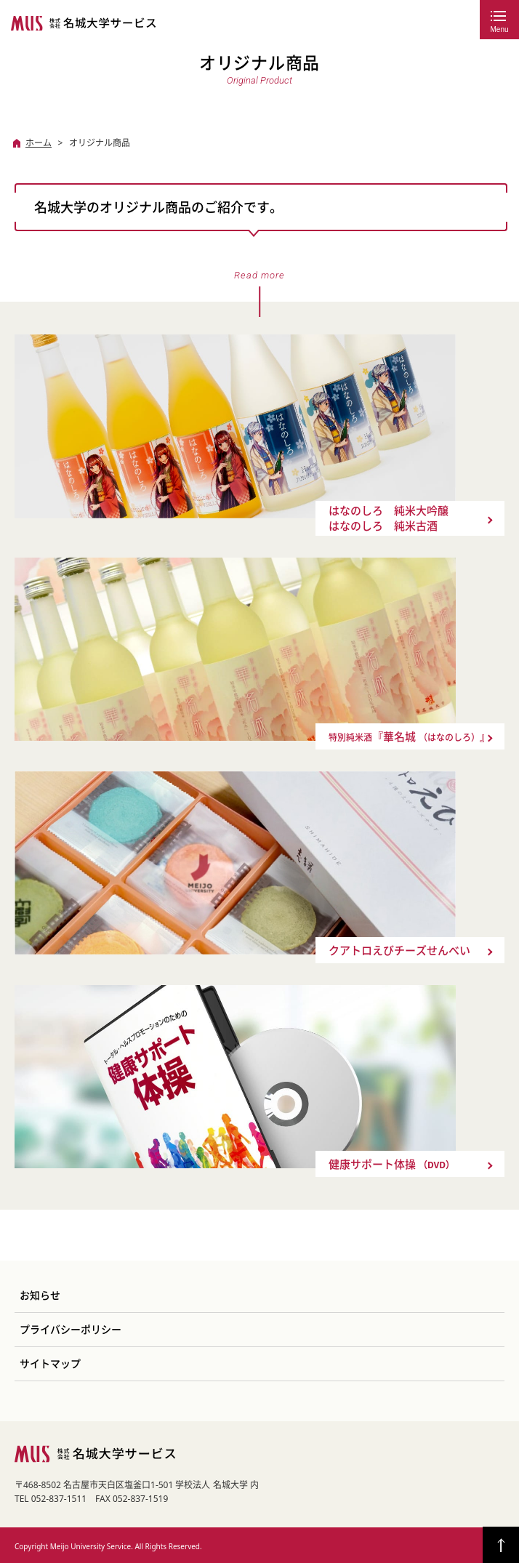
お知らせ (40, 1295)
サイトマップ (50, 1364)
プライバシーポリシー (70, 1329)
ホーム (38, 143)
